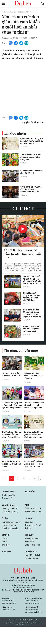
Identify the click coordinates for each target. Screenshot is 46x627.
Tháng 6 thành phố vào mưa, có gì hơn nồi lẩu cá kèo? (31, 328)
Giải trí (5, 535)
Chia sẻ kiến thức (32, 545)
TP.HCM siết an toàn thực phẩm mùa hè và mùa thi (11, 464)
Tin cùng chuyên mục (21, 350)
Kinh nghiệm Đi (31, 539)
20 (35, 479)
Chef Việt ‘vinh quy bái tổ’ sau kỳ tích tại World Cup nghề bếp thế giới (34, 405)
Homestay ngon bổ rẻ (11, 522)
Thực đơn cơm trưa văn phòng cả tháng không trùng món (30, 157)
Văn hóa (5, 539)
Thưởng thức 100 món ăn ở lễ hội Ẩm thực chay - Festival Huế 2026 (11, 435)
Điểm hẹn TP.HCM (9, 509)
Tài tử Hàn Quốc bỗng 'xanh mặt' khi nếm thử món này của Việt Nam (31, 296)
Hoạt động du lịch (32, 555)
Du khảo (29, 519)
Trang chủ (5, 12)
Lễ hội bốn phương (10, 512)
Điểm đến (29, 522)
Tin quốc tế (7, 498)
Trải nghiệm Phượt (33, 525)
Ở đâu (5, 519)
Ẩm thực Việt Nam (24, 12)
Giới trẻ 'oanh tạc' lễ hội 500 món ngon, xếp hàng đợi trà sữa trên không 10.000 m (32, 280)
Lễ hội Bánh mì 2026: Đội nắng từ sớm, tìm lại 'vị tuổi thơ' (22, 254)
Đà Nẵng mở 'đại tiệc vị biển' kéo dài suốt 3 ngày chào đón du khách (33, 464)
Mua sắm (6, 552)
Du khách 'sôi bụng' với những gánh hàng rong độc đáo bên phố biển (12, 405)
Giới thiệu (12, 620)
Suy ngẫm (30, 492)
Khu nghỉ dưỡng (9, 525)
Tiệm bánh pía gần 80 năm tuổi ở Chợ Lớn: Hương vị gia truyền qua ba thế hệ (32, 313)
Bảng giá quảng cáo (29, 620)
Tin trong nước (8, 495)
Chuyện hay (31, 552)
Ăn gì (13, 12)
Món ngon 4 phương (34, 512)
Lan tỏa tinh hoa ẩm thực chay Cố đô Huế (31, 172)
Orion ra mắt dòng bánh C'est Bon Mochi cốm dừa (33, 376)
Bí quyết (29, 535)
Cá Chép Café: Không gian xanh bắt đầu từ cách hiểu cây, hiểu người (31, 141)
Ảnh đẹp (28, 528)
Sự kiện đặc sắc (32, 559)
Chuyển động (8, 492)
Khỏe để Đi (29, 542)
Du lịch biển (8, 505)
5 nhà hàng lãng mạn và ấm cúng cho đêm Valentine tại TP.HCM (30, 189)
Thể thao (6, 545)
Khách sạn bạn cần (10, 528)
